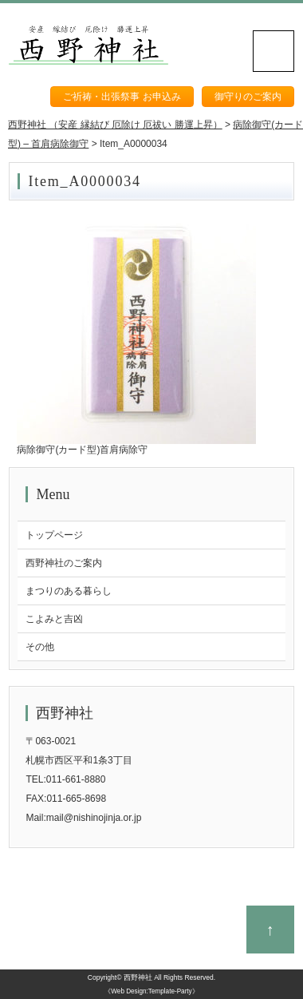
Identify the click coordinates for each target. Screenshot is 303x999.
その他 (40, 646)
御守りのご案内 (247, 96)
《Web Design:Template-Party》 (151, 991)
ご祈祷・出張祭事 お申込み (121, 96)
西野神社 (138, 977)
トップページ (54, 535)
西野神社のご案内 (64, 563)
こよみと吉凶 (54, 618)
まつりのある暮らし (69, 591)
